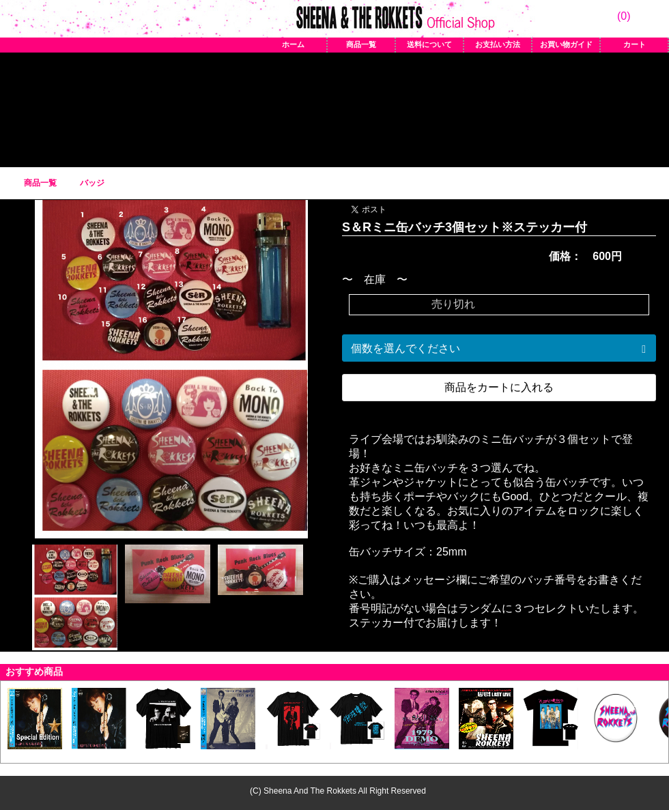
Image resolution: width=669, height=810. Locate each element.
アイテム (240, 107)
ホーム (293, 44)
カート (634, 44)
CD (428, 107)
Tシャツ (177, 107)
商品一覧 (361, 44)
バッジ (303, 107)
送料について (429, 44)
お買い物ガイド (566, 44)
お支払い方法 (497, 44)
